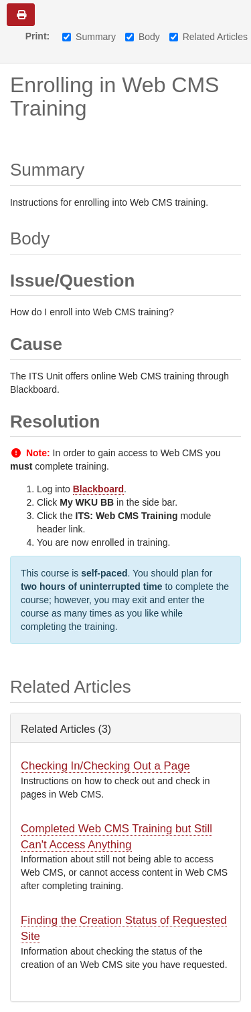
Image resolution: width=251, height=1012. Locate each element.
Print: (37, 36)
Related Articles (208, 36)
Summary (89, 36)
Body (142, 36)
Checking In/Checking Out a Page (105, 766)
